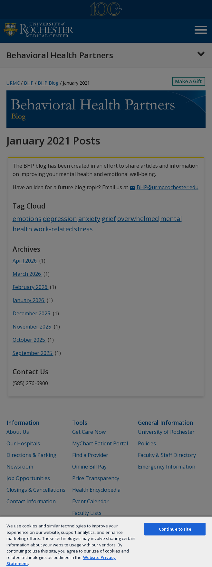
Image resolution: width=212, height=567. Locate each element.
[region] (106, 541)
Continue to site (175, 529)
